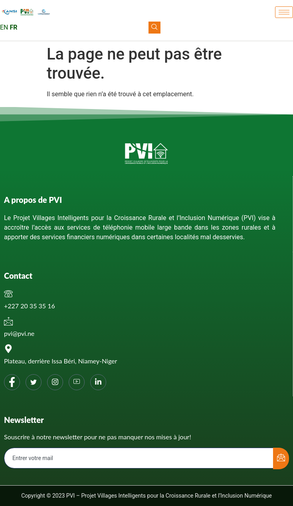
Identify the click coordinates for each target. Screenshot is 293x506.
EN (4, 27)
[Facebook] (12, 382)
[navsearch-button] (154, 28)
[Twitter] (34, 382)
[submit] (281, 458)
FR (13, 27)
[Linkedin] (98, 382)
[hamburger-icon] (284, 12)
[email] (139, 458)
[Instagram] (55, 382)
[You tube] (77, 382)
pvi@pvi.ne (19, 333)
